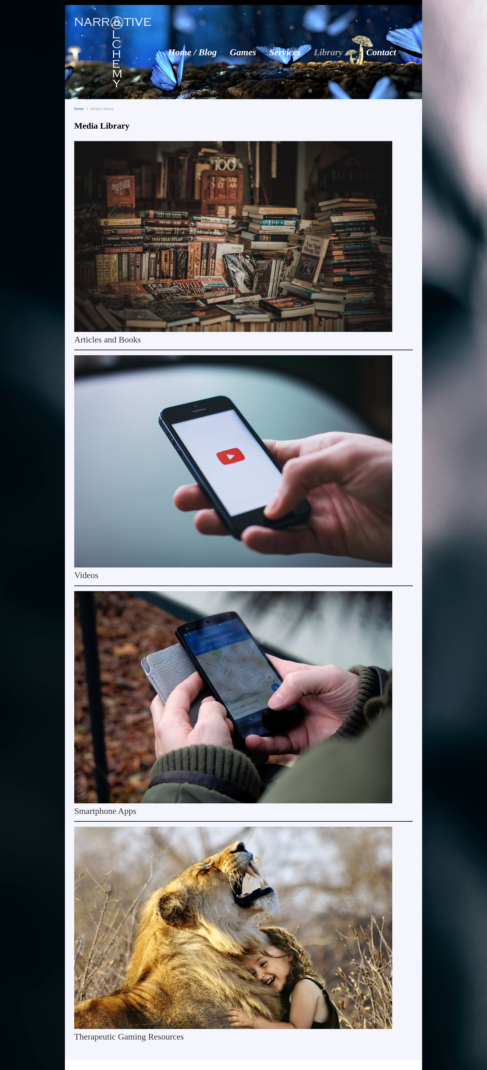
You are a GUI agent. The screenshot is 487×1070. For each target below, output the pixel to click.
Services (285, 52)
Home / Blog (192, 52)
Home (79, 109)
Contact (381, 52)
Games (243, 52)
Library (328, 52)
